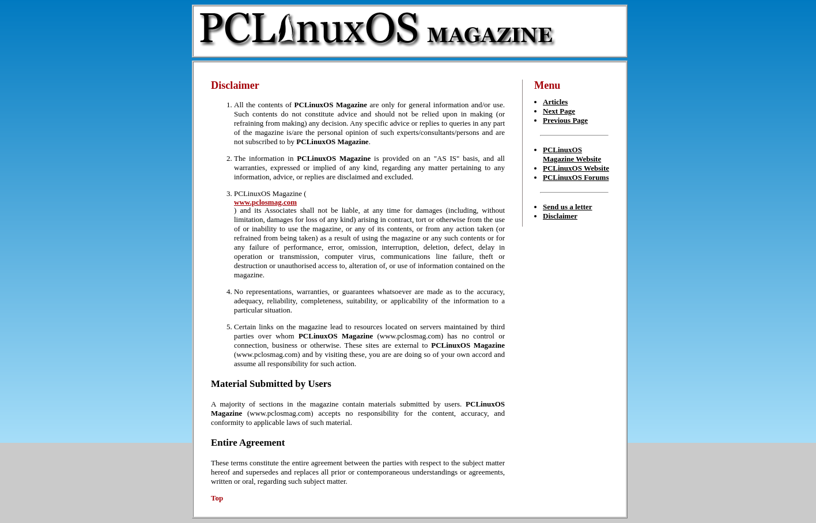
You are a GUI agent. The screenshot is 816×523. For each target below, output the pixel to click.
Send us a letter (567, 206)
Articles (555, 101)
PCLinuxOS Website (576, 168)
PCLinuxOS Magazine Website (572, 154)
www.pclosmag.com (265, 202)
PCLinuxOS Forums (576, 177)
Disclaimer (560, 216)
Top (217, 498)
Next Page (559, 111)
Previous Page (565, 120)
